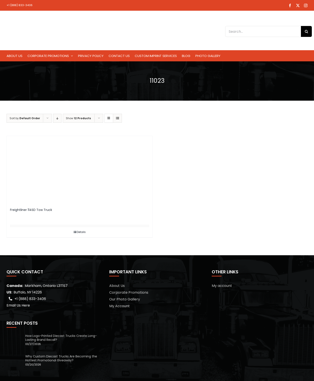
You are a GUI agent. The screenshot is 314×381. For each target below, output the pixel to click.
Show (78, 118)
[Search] (306, 31)
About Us (117, 285)
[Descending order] (57, 118)
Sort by (25, 118)
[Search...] (263, 31)
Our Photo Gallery (124, 299)
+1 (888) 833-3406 (19, 5)
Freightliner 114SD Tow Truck (31, 210)
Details (81, 232)
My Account (119, 306)
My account (222, 285)
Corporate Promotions (128, 292)
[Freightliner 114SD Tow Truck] (79, 169)
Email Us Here (18, 305)
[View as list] (117, 118)
